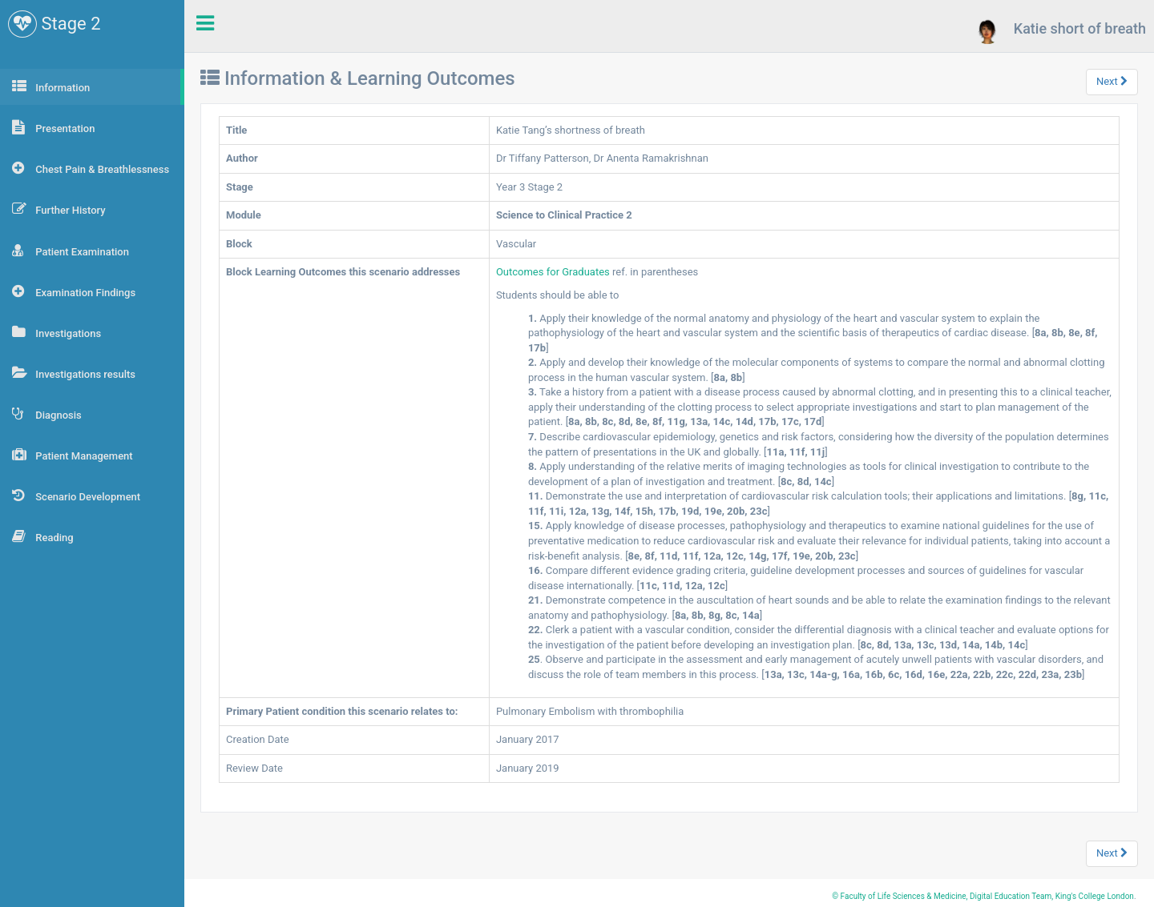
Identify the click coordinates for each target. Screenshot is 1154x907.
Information (51, 86)
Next (1112, 81)
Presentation (53, 127)
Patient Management (72, 454)
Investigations (56, 332)
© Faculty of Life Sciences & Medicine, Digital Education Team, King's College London (983, 896)
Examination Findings (73, 291)
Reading (43, 536)
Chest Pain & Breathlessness (90, 168)
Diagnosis (47, 414)
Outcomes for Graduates (554, 272)
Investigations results (73, 373)
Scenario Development (76, 495)
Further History (59, 209)
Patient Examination (70, 250)
